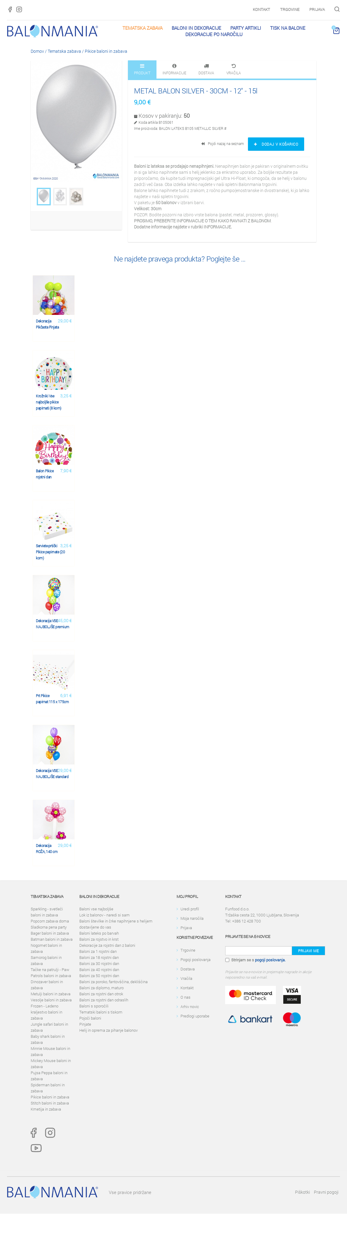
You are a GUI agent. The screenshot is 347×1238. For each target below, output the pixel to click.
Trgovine (289, 9)
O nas (185, 997)
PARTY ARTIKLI (245, 28)
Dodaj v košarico (276, 144)
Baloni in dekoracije (196, 28)
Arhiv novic (189, 1006)
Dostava (187, 969)
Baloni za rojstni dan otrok (101, 994)
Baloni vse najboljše (96, 909)
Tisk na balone (287, 28)
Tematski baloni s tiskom (100, 1012)
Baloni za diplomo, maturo (101, 987)
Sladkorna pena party (49, 927)
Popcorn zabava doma (50, 921)
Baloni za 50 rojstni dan (99, 975)
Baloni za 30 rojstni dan (99, 963)
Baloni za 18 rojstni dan (99, 957)
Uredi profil (189, 909)
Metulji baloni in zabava (50, 994)
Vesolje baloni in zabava (51, 1000)
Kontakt (261, 9)
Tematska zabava (142, 28)
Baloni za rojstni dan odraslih (103, 1000)
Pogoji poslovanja (195, 959)
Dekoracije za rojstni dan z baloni (107, 945)
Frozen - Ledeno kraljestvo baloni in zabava (46, 1012)
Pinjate (85, 1024)
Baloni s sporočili (93, 1006)
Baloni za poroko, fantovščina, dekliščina (113, 981)
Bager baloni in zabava (50, 933)
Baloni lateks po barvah (99, 933)
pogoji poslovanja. (270, 960)
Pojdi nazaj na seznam (223, 143)
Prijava (317, 9)
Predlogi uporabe (194, 1016)
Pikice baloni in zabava (106, 51)
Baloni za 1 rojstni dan (98, 951)
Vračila (186, 978)
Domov (37, 51)
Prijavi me (308, 950)
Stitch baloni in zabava (50, 1103)
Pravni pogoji (326, 1192)
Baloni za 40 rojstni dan (99, 969)
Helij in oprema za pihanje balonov (108, 1030)
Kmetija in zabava (46, 1109)
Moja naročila (192, 918)
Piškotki (302, 1192)
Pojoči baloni (90, 1018)
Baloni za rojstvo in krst (99, 939)
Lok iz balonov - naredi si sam (104, 915)
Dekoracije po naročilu (213, 34)
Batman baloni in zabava (52, 939)
